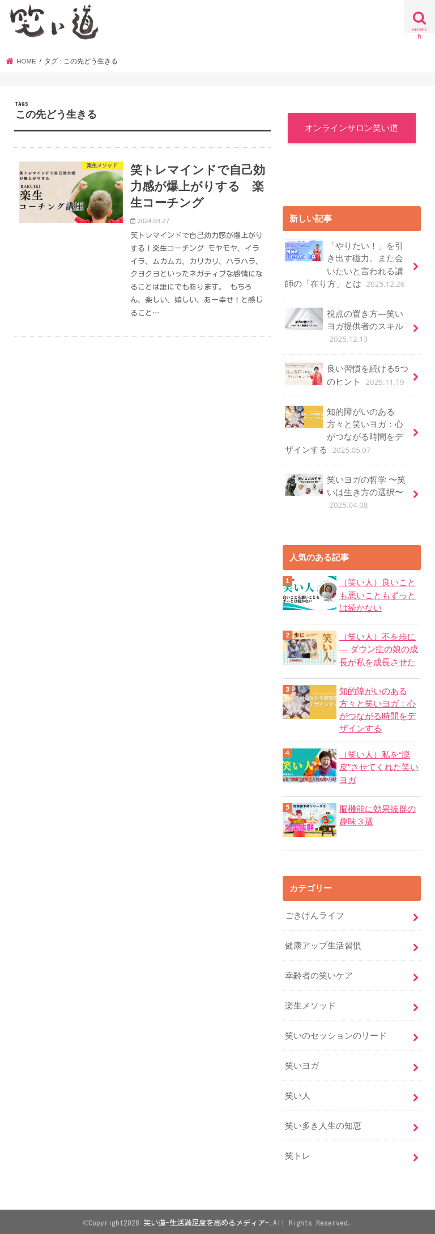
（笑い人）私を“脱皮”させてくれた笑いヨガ (379, 766)
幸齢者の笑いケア (319, 973)
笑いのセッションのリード (336, 1034)
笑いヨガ (302, 1064)
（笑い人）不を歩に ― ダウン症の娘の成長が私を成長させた (378, 649)
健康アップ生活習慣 (323, 943)
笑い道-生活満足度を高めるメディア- (206, 1220)
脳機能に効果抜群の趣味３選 (377, 813)
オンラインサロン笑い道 (351, 128)
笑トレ (297, 1153)
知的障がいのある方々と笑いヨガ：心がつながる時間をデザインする (344, 431)
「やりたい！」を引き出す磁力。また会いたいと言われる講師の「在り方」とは (346, 265)
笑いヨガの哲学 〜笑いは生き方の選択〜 (345, 491)
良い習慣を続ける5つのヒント (346, 375)
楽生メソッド (310, 1004)
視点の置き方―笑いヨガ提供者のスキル (344, 326)
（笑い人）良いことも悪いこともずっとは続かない (377, 595)
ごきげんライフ (314, 913)
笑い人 (297, 1093)
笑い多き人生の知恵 (323, 1123)
